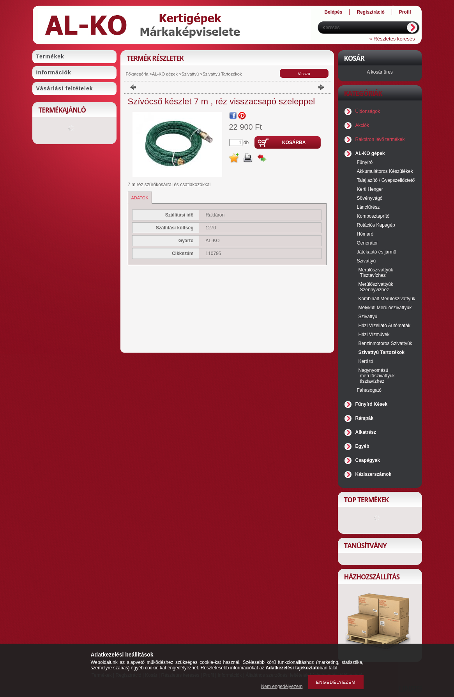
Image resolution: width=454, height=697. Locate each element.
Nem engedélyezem (282, 686)
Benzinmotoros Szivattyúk (385, 343)
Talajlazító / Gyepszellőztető (386, 180)
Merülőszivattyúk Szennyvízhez (376, 287)
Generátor (367, 243)
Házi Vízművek (374, 334)
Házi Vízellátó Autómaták (384, 325)
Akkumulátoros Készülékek (385, 171)
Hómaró (365, 234)
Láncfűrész (368, 207)
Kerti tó (366, 361)
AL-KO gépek (165, 74)
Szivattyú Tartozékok (222, 74)
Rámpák (364, 418)
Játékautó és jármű (376, 252)
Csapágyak (367, 460)
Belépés (333, 12)
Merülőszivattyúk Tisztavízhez (376, 272)
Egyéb (362, 446)
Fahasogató (369, 390)
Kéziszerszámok (373, 474)
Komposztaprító (373, 216)
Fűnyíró (365, 162)
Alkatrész (365, 432)
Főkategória (137, 74)
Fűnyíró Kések (371, 404)
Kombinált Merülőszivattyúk (387, 298)
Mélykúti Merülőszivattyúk (385, 307)
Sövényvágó (370, 198)
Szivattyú (190, 74)
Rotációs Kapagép (376, 225)
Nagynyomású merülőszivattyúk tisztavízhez (377, 376)
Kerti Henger (370, 189)
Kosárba (294, 142)
